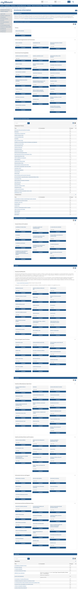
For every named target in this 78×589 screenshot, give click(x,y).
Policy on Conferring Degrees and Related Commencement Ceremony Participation (56, 525)
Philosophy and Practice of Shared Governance (56, 43)
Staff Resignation (18, 183)
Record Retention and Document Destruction (22, 175)
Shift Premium (17, 212)
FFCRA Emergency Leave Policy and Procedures (56, 343)
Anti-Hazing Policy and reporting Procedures (22, 130)
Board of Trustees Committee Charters (38, 64)
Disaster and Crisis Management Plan (38, 441)
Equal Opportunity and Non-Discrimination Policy (23, 154)
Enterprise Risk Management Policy (21, 152)
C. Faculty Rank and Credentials (55, 226)
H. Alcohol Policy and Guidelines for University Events (24, 584)
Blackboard (3, 17)
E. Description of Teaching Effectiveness (22, 579)
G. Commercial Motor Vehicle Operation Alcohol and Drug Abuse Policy (27, 582)
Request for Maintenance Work (55, 410)
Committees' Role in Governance (56, 64)
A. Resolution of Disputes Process (20, 565)
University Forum (36, 99)
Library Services (18, 486)
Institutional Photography (37, 515)
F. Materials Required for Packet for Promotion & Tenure (25, 580)
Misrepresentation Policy (19, 163)
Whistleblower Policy (18, 192)
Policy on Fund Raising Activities (21, 530)
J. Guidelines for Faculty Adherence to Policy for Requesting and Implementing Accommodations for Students (22, 253)
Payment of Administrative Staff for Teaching (22, 207)
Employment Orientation (19, 150)
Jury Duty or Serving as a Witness (38, 350)
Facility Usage (35, 297)
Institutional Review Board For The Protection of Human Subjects (39, 81)
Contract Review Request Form (38, 394)
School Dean (52, 89)
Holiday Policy (18, 350)
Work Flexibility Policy (36, 330)
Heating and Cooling (19, 395)
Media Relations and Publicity (21, 522)
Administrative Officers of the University (55, 56)
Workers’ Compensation (54, 330)
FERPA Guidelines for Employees (20, 157)
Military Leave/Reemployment (55, 351)
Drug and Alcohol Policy (19, 145)
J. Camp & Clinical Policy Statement (21, 587)
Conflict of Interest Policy (19, 135)
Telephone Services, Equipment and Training (39, 412)
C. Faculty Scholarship (18, 569)
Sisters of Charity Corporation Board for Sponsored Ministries (38, 91)
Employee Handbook (22, 7)
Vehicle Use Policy (36, 421)
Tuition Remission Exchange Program (20, 321)
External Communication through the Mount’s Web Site (56, 507)
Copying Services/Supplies (54, 394)
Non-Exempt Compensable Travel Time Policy (23, 166)
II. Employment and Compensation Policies (21, 118)
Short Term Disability (19, 366)
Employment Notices (18, 149)
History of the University (20, 30)
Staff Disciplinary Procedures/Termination (22, 180)
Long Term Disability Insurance (21, 312)
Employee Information (15, 7)
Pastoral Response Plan (37, 457)
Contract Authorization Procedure (56, 386)
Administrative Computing (20, 478)
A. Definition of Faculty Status (21, 226)
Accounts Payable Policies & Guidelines (20, 387)
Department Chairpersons (37, 72)
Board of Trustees (19, 63)
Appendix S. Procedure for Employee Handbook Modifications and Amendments (38, 18)
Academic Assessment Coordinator (22, 55)
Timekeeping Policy (18, 187)
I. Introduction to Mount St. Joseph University (22, 21)
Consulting (16, 138)
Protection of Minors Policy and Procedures (55, 458)
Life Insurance (52, 305)
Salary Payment (17, 211)
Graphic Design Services (20, 514)
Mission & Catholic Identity (6, 26)
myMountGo (3, 30)
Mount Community (37, 5)
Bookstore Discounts (19, 288)
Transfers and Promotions (19, 189)
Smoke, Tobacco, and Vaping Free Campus (39, 466)
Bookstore (35, 386)
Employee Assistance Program (21, 296)
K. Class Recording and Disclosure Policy (56, 253)
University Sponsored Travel (20, 421)
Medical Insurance (36, 313)
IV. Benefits (16, 265)
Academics (7, 5)
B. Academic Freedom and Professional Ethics (37, 227)
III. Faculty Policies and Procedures (20, 218)
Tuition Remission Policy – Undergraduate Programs (54, 322)
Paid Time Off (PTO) (36, 358)
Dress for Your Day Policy (19, 143)
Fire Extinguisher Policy (20, 448)
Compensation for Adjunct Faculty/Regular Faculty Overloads (25, 198)
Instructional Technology (54, 478)
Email (2, 23)
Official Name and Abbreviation (38, 523)
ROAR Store (3, 31)
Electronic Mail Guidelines (37, 478)
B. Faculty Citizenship (18, 567)
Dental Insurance (53, 288)
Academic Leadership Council (38, 55)
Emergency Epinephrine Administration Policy (54, 441)
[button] (28, 123)
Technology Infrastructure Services (22, 494)
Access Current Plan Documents (23, 282)
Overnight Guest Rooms (54, 402)
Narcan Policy (52, 449)
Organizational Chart (36, 42)
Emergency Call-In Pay (18, 202)
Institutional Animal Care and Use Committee (21, 80)
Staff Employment (18, 182)
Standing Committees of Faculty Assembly (55, 98)
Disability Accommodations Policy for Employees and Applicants (26, 142)
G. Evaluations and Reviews (20, 243)
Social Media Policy (18, 178)
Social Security (52, 313)
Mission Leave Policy (19, 358)
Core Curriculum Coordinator (21, 71)
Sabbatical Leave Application (20, 573)
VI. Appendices (16, 554)
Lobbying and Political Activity (20, 161)
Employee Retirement (18, 147)
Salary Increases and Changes (20, 209)
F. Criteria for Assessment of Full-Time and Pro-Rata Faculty (39, 237)
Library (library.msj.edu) (5, 25)
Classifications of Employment (20, 133)
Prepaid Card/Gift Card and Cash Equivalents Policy (21, 404)
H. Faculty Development (54, 244)
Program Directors (19, 89)
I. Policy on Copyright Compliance (20, 586)
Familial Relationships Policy (19, 156)
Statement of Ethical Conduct (20, 185)
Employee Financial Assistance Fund (55, 297)
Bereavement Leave (19, 342)
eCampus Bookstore (5, 22)
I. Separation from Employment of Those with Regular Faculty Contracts (39, 246)
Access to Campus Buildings (20, 440)
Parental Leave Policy (54, 359)
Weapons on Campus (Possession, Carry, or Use (23, 190)
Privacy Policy (17, 173)
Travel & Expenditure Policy (55, 418)
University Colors (36, 540)
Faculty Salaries (17, 204)
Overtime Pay (17, 205)
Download (26, 35)
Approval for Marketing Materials (21, 506)
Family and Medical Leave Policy (38, 342)
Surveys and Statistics (54, 486)
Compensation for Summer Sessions (21, 200)
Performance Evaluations (19, 170)
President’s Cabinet (53, 81)
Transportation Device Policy (21, 413)
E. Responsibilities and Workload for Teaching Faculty (56, 236)
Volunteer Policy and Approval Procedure (55, 427)
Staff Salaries (17, 214)
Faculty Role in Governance (55, 72)
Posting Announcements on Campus (38, 532)
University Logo (53, 542)
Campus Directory (4, 18)
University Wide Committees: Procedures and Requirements (55, 107)
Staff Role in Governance (20, 97)
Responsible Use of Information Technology (38, 487)
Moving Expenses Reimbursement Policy (22, 164)
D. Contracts (18, 235)
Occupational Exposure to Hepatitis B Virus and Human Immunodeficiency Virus (22, 457)
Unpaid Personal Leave (37, 366)
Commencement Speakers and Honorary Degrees (38, 507)
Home (2, 5)
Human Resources (21, 5)
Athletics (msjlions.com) (5, 15)
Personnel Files (17, 171)
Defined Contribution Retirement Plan (38, 289)
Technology (46, 5)
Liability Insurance (36, 305)
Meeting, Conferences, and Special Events (39, 403)
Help (51, 5)
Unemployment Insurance (20, 329)
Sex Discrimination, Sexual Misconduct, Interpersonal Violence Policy (27, 176)
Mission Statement (19, 42)
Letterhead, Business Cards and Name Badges (55, 516)
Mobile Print (3, 28)
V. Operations (16, 377)
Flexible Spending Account (20, 304)
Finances (13, 5)
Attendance (17, 131)
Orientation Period (18, 168)
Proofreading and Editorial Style (55, 534)
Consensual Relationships (19, 136)
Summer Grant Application (19, 576)
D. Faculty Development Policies (20, 570)
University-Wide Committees (21, 105)
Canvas (2, 20)
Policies (29, 5)
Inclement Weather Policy (37, 449)
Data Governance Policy (19, 140)
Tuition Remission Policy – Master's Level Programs (39, 322)
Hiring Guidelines (17, 159)
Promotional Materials (19, 538)
